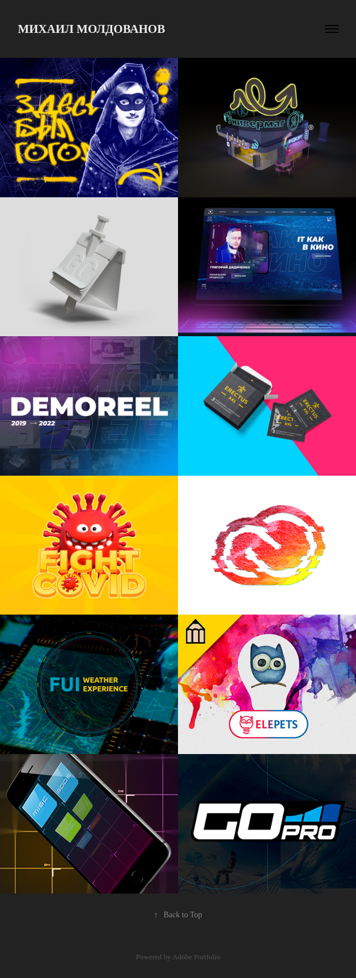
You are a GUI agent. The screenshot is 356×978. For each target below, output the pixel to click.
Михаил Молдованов (91, 29)
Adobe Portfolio (196, 956)
